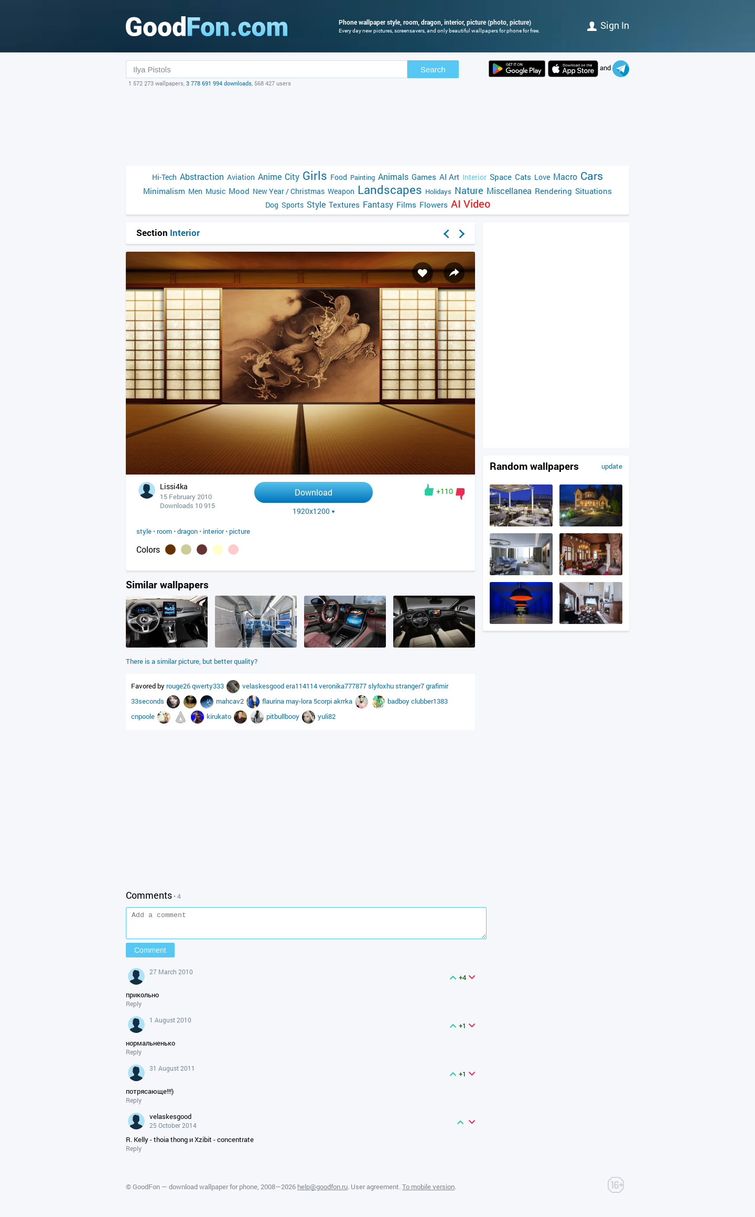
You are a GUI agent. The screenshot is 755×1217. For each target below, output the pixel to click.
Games (424, 176)
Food (338, 177)
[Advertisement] (377, 126)
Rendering (553, 191)
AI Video (470, 204)
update (611, 466)
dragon (187, 531)
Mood (239, 191)
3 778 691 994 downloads (219, 83)
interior (213, 531)
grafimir (437, 686)
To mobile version (428, 1191)
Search (433, 69)
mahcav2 (230, 701)
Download (313, 492)
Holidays (438, 191)
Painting (362, 177)
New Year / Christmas (289, 191)
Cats (523, 176)
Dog (271, 205)
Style (316, 204)
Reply (134, 1008)
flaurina (274, 701)
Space (501, 176)
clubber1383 (429, 701)
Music (215, 191)
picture (239, 531)
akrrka (343, 701)
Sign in (608, 25)
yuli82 (327, 716)
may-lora (300, 701)
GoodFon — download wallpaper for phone (195, 1191)
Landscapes (390, 190)
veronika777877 (343, 686)
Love (542, 177)
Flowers (433, 204)
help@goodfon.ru (322, 1191)
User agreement (375, 1191)
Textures (344, 204)
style (144, 531)
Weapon (341, 191)
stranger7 (410, 686)
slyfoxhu (381, 686)
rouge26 (179, 686)
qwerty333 (208, 686)
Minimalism (164, 191)
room (164, 531)
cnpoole (143, 716)
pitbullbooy (283, 716)
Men (195, 191)
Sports (293, 205)
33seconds (148, 701)
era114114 (302, 686)
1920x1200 (314, 511)
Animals (393, 176)
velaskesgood (264, 686)
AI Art (449, 176)
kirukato (220, 716)
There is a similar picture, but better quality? (191, 661)
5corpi (323, 701)
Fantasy (378, 204)
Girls (315, 175)
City (292, 176)
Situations (593, 191)
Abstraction (202, 176)
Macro (565, 176)
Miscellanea (509, 190)
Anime (270, 176)
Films (406, 204)
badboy (399, 701)
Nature (469, 191)
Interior (474, 177)
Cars (591, 176)
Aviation (241, 177)
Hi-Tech (164, 177)
